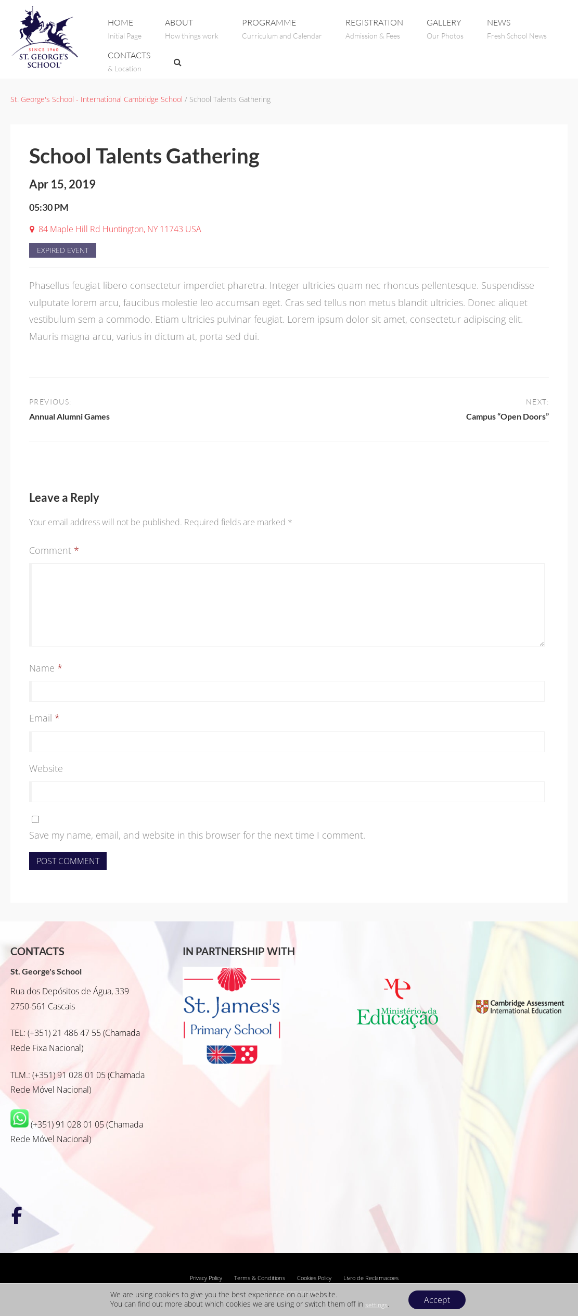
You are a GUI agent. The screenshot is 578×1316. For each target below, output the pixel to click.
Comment (54, 550)
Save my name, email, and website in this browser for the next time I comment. (197, 835)
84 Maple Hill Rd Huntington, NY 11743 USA (119, 229)
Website (46, 768)
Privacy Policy (206, 1278)
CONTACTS (129, 61)
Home (125, 29)
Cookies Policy (314, 1278)
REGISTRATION (374, 29)
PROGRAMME (282, 29)
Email (44, 718)
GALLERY (445, 29)
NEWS (517, 29)
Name (45, 668)
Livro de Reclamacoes (371, 1278)
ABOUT (192, 29)
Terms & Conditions (259, 1278)
